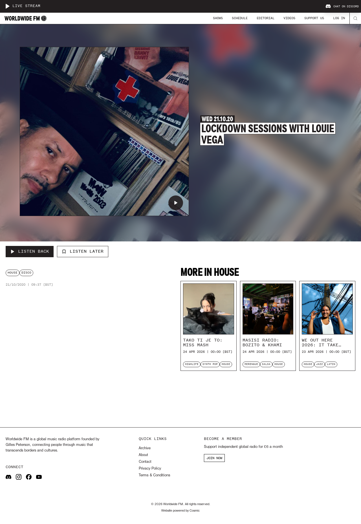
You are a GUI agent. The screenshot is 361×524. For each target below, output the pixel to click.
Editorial (265, 18)
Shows (218, 18)
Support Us (314, 18)
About (143, 455)
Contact (145, 461)
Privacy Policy (150, 468)
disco (26, 272)
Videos (289, 18)
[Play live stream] (7, 6)
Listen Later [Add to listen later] (83, 251)
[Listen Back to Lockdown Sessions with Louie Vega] (30, 251)
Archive (145, 448)
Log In (339, 18)
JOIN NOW (214, 458)
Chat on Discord (342, 6)
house (12, 272)
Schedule (240, 18)
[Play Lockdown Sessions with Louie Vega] (175, 202)
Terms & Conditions (154, 475)
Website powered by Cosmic (180, 510)
